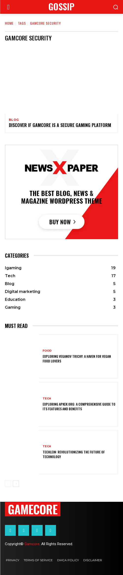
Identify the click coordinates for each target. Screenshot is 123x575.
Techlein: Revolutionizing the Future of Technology (74, 454)
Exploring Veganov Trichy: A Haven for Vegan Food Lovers (77, 358)
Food (47, 350)
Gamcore (31, 544)
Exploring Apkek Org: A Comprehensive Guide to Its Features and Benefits (79, 406)
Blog (14, 119)
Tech (47, 398)
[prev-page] (8, 484)
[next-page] (16, 484)
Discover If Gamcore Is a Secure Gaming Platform (60, 125)
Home (9, 23)
